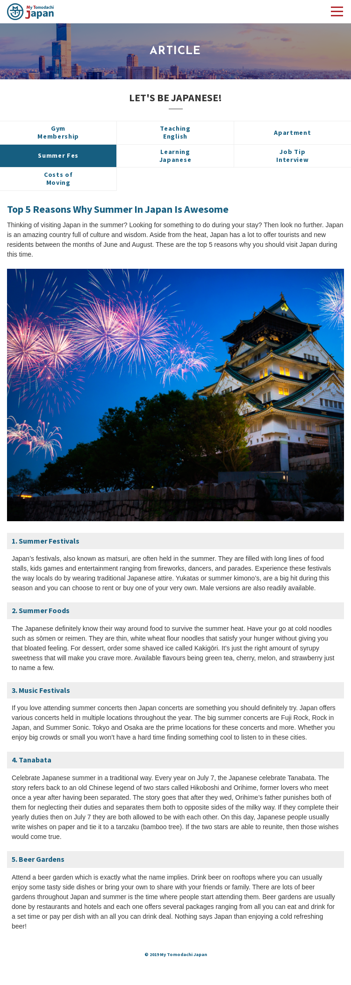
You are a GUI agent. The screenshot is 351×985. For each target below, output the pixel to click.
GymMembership (58, 132)
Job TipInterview (292, 155)
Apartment (292, 132)
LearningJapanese (175, 155)
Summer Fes (58, 155)
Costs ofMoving (58, 178)
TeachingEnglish (175, 132)
